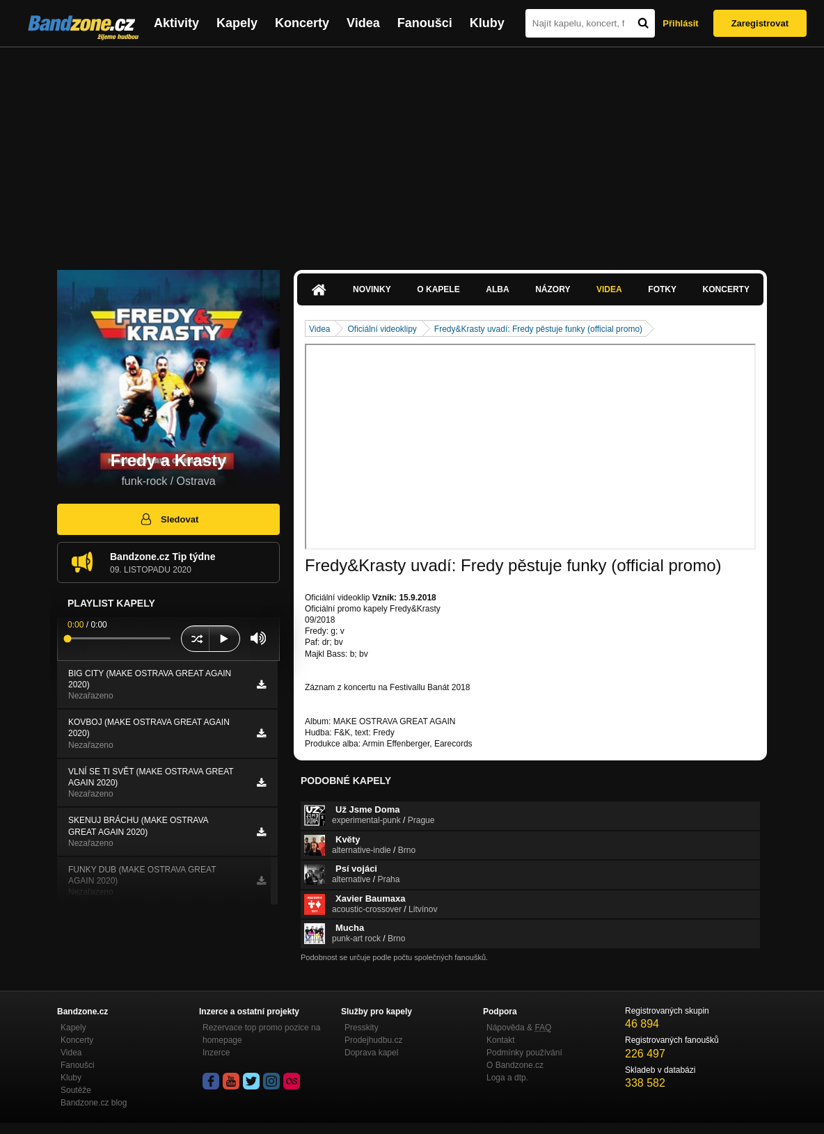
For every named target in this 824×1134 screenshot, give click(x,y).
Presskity (361, 1027)
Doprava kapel (371, 1052)
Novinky (372, 289)
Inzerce (216, 1052)
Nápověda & (518, 1027)
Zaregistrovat (760, 23)
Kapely (237, 23)
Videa (363, 23)
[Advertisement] (412, 151)
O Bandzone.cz (515, 1065)
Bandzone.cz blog (94, 1103)
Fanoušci (424, 23)
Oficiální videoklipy (381, 329)
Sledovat (168, 519)
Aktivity (176, 23)
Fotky (662, 289)
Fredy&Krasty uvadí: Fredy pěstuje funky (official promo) (538, 329)
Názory (552, 289)
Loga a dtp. (507, 1078)
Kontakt (500, 1040)
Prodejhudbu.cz (373, 1040)
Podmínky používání (524, 1052)
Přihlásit (680, 23)
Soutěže (76, 1090)
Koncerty (302, 23)
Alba (497, 289)
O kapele (438, 289)
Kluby (487, 23)
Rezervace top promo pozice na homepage (261, 1034)
